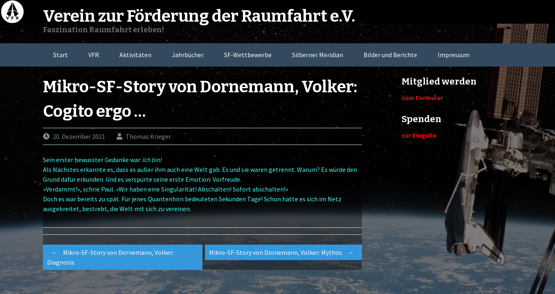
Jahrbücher (188, 55)
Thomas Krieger (148, 136)
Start (60, 55)
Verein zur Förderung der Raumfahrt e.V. (199, 16)
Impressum (454, 55)
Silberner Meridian (317, 55)
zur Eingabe (419, 135)
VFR (93, 55)
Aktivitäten (135, 55)
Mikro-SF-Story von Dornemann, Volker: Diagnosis (110, 256)
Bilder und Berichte (390, 55)
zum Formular (422, 98)
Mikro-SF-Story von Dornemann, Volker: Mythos (283, 252)
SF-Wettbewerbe (248, 55)
